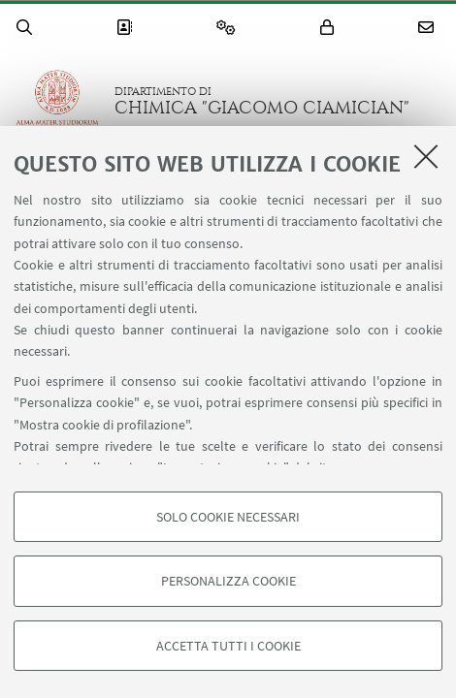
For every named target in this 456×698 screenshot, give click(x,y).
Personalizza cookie (228, 580)
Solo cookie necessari (228, 516)
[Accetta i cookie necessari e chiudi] (425, 156)
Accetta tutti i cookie (228, 645)
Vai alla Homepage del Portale (57, 101)
